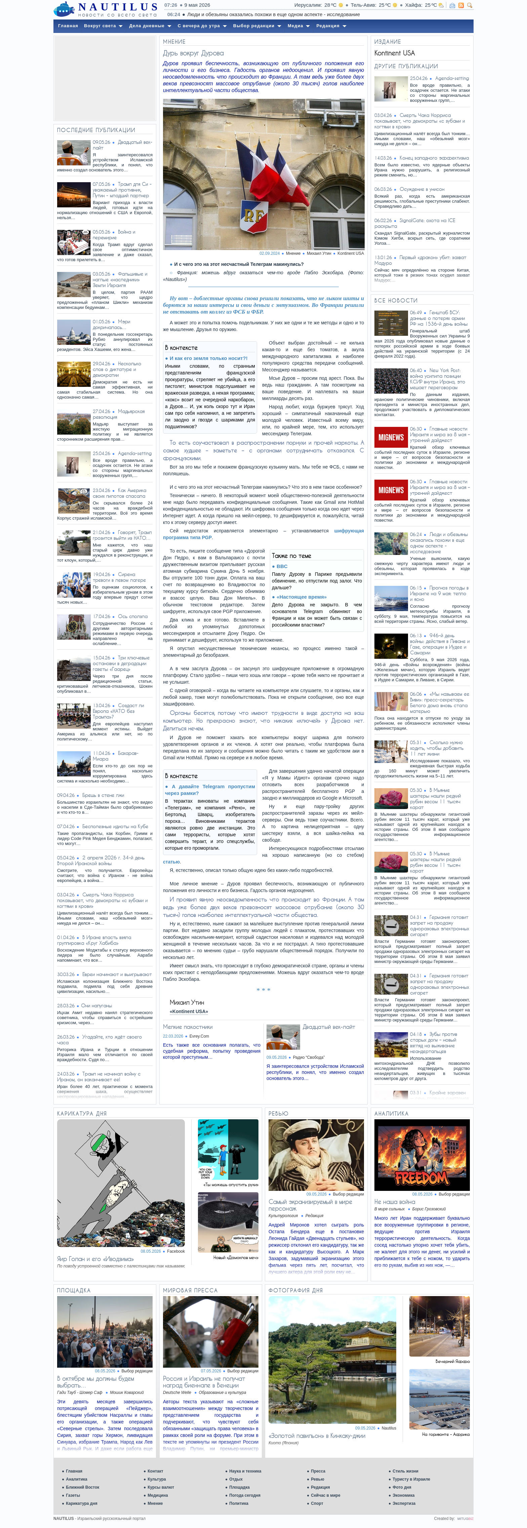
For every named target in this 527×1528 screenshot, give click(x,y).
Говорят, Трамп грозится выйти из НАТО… (122, 535)
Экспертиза (404, 1503)
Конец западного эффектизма (434, 158)
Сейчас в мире (325, 1495)
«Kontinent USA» (189, 1011)
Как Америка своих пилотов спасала (119, 493)
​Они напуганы (96, 1005)
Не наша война (394, 1201)
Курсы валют (161, 1487)
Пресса (318, 1471)
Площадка (239, 1487)
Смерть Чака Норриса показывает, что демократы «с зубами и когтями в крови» (102, 900)
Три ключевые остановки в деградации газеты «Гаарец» (121, 663)
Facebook (176, 1251)
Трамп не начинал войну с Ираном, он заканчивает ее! (98, 1076)
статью (171, 861)
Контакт (155, 1471)
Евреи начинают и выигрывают (117, 974)
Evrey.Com (199, 1036)
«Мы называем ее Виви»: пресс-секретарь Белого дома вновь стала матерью (439, 702)
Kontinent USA (350, 253)
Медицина (158, 1495)
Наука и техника (245, 1471)
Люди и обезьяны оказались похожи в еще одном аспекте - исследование (439, 542)
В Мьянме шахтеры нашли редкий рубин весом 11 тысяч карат (435, 798)
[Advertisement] (104, 78)
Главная (74, 1471)
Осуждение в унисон (422, 189)
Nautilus (389, 1428)
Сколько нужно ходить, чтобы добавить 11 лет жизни (436, 748)
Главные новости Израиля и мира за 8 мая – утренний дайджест (440, 434)
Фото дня (402, 1487)
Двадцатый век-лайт (329, 1026)
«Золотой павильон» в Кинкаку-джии (317, 1435)
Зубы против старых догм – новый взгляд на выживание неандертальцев (433, 1042)
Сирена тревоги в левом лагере (119, 577)
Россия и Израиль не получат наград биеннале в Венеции (204, 1382)
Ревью (317, 1479)
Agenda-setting (135, 453)
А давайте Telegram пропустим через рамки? (210, 789)
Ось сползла (133, 616)
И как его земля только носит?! (209, 358)
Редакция (320, 1487)
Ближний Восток (82, 1487)
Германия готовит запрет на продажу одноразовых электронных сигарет (439, 925)
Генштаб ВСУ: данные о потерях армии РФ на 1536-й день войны (439, 318)
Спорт (317, 1503)
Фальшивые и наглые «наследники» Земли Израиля (120, 279)
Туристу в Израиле (411, 1479)
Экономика (403, 1495)
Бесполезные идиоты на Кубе (115, 826)
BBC (282, 566)
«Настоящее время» (302, 597)
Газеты (73, 1495)
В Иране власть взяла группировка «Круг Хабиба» (94, 940)
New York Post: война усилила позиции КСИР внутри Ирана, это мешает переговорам (437, 378)
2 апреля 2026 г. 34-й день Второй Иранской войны (101, 860)
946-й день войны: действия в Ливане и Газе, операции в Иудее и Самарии (440, 644)
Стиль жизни (405, 1471)
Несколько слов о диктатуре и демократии (117, 369)
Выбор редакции (348, 1194)
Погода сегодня (244, 1495)
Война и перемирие (114, 234)
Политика (238, 1503)
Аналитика (76, 1479)
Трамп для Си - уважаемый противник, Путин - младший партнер (122, 189)
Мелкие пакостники (187, 1026)
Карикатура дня (81, 1503)
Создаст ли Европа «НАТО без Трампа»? (118, 711)
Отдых (236, 1479)
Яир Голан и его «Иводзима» (95, 1258)
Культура (157, 1479)
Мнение (155, 1503)
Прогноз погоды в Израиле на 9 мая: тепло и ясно (439, 593)
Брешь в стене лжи (103, 795)
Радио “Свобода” (309, 1057)
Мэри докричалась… (111, 324)
